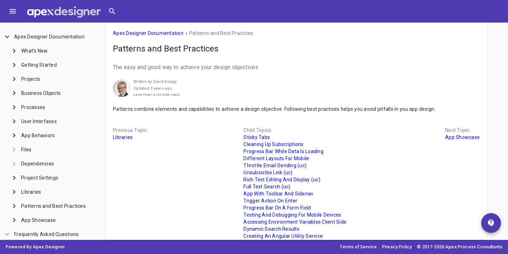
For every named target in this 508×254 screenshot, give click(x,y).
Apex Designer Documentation (148, 33)
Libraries (123, 137)
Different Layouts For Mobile (276, 158)
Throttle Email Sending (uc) (275, 165)
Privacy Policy (397, 246)
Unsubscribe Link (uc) (267, 172)
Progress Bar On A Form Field (277, 208)
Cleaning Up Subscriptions (273, 144)
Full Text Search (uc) (266, 186)
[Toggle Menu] (13, 11)
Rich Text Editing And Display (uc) (281, 179)
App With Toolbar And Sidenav (278, 193)
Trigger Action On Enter (270, 201)
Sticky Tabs (256, 137)
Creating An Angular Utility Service (283, 236)
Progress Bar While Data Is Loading (283, 151)
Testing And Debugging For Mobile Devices (292, 215)
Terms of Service (358, 246)
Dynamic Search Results (271, 229)
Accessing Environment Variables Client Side (294, 222)
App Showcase (462, 137)
